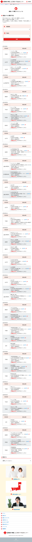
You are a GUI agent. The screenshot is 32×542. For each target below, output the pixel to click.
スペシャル (5, 526)
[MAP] (25, 52)
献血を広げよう (6, 524)
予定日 (7, 33)
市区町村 (8, 26)
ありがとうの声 (6, 522)
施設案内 (4, 528)
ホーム (2, 4)
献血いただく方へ (6, 517)
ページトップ (16, 539)
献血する (6, 4)
